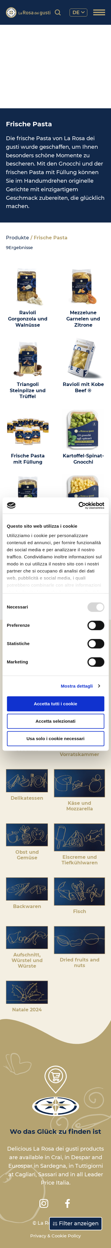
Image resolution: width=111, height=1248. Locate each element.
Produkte (17, 238)
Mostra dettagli (77, 685)
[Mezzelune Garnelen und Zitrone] (83, 297)
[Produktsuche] (58, 12)
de (79, 12)
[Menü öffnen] (99, 13)
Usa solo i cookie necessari (56, 738)
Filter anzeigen (76, 1223)
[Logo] (28, 12)
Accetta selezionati (55, 721)
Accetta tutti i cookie (55, 703)
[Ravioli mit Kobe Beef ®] (83, 365)
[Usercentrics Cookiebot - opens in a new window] (79, 505)
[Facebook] (67, 1203)
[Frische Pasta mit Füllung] (28, 437)
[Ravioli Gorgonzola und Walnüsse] (28, 297)
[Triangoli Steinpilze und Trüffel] (28, 368)
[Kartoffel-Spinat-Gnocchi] (83, 437)
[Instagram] (43, 1203)
